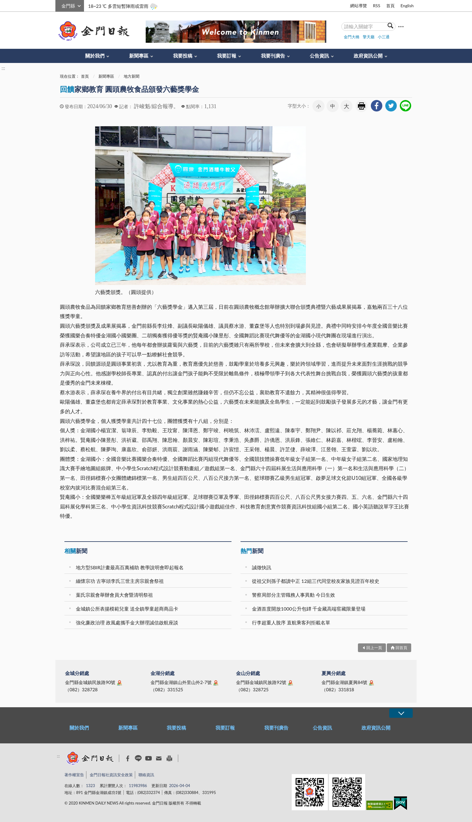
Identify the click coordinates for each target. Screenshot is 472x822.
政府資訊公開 (368, 55)
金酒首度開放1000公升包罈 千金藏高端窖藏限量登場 (308, 608)
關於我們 (94, 55)
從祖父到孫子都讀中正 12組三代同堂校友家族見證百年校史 (315, 581)
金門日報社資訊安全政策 (111, 774)
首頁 (390, 5)
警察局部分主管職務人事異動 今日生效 (293, 595)
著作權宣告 (74, 774)
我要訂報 (226, 55)
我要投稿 (182, 55)
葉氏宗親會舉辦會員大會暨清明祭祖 (114, 595)
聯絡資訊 (146, 774)
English (407, 5)
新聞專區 (138, 55)
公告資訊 (319, 55)
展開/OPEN (401, 713)
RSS (376, 5)
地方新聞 (131, 76)
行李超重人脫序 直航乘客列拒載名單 (291, 622)
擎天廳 (368, 36)
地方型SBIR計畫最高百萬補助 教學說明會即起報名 (130, 567)
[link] (376, 105)
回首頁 (401, 647)
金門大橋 (351, 36)
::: (59, 5)
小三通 (384, 36)
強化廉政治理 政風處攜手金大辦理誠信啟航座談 (127, 622)
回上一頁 (374, 647)
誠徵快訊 (261, 567)
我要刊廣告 (273, 55)
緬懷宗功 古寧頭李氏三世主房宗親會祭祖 (120, 581)
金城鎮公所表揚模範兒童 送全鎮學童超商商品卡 (127, 608)
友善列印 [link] (362, 106)
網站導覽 (358, 5)
